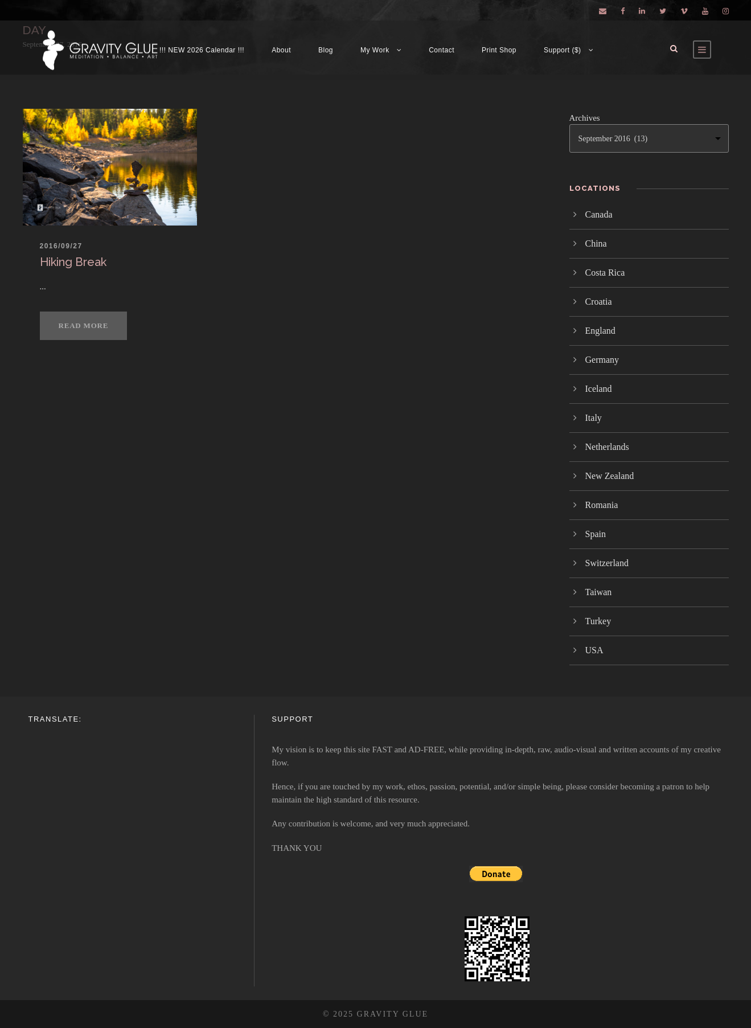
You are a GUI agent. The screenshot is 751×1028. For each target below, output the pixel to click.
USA (594, 650)
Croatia (598, 301)
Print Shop (499, 50)
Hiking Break (73, 262)
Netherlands (607, 447)
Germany (602, 359)
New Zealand (609, 476)
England (600, 330)
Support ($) (562, 50)
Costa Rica (605, 272)
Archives (584, 117)
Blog (325, 50)
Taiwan (598, 592)
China (596, 243)
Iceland (598, 389)
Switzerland (607, 563)
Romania (601, 505)
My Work (374, 50)
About (281, 50)
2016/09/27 (61, 246)
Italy (593, 418)
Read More (84, 325)
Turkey (598, 621)
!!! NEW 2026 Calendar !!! (201, 50)
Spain (595, 534)
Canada (599, 214)
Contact (441, 50)
